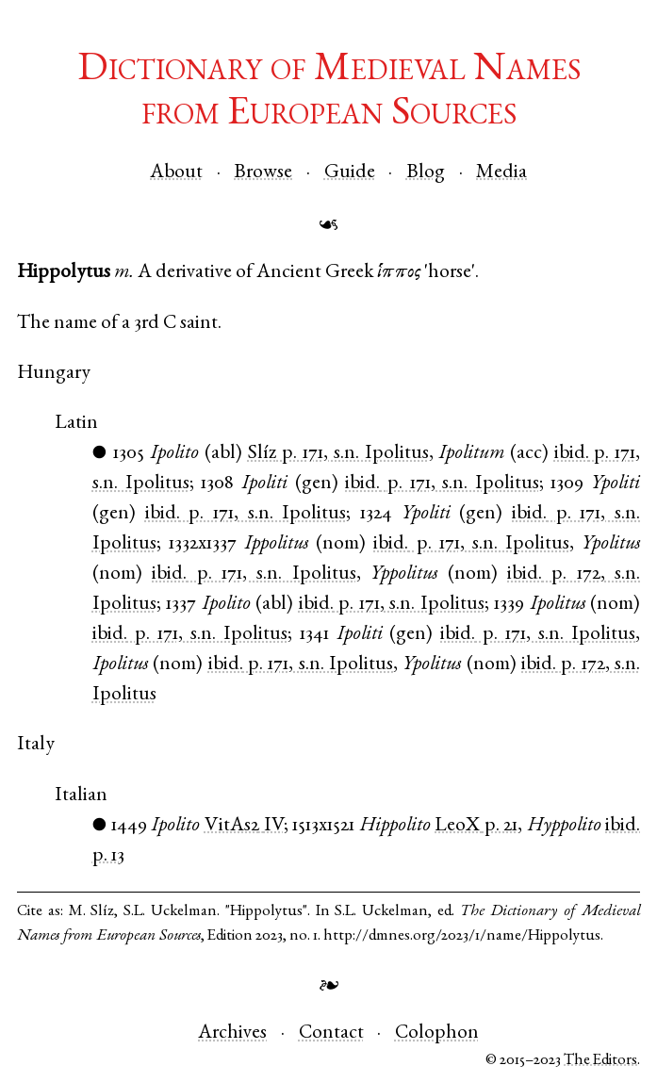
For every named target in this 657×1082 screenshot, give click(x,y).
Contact (331, 1033)
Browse (263, 173)
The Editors (600, 1061)
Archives (232, 1033)
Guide (349, 173)
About (176, 173)
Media (501, 173)
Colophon (437, 1033)
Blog (425, 173)
